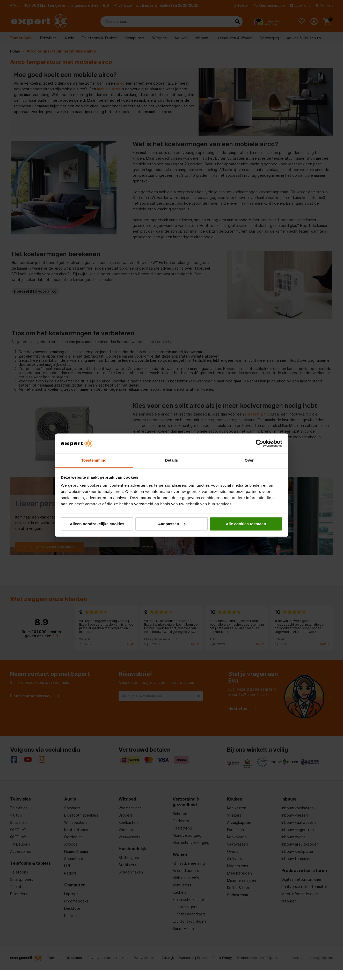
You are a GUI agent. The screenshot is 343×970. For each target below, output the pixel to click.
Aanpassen (171, 524)
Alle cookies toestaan (246, 524)
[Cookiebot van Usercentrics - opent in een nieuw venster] (259, 443)
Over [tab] (249, 460)
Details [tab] (171, 460)
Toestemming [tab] (94, 460)
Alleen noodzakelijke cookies (97, 524)
